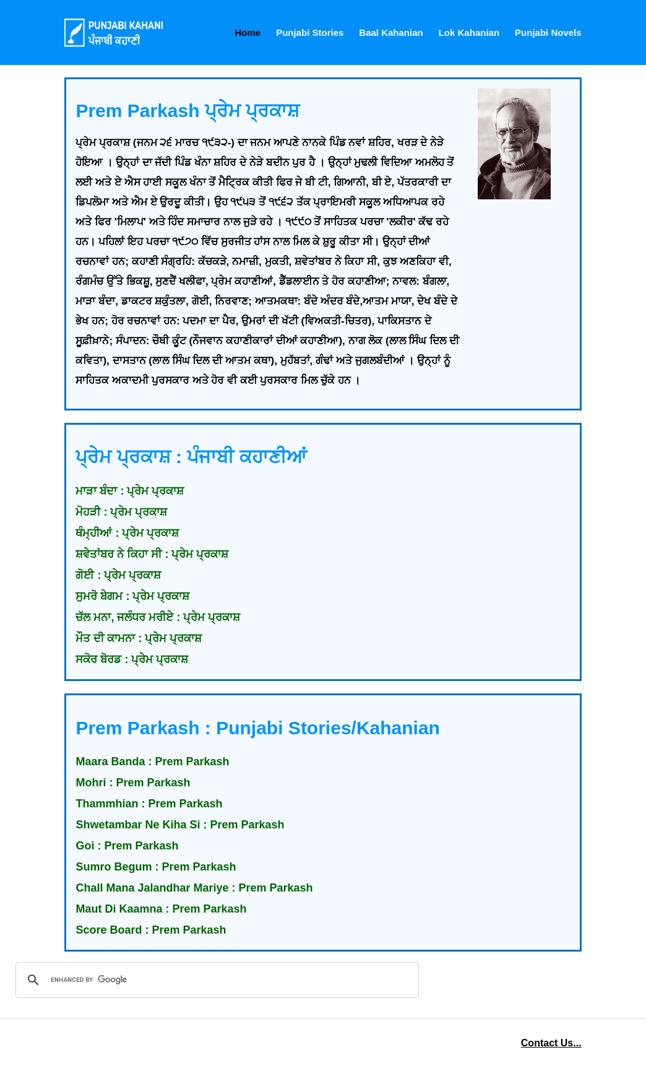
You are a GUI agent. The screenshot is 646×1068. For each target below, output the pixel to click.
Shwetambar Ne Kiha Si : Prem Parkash (179, 824)
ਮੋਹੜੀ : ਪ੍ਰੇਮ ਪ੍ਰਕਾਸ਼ (121, 512)
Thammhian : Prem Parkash (148, 803)
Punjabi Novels (548, 32)
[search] (215, 980)
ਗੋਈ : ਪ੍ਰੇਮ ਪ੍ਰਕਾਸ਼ (118, 575)
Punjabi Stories (309, 32)
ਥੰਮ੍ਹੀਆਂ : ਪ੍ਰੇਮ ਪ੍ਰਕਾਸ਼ (127, 533)
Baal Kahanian (391, 32)
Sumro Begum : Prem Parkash (155, 867)
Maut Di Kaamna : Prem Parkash (160, 909)
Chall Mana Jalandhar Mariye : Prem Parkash (193, 888)
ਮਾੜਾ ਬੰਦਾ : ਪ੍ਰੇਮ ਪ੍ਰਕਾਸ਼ (129, 491)
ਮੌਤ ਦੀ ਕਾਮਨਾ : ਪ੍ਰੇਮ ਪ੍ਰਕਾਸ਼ (138, 638)
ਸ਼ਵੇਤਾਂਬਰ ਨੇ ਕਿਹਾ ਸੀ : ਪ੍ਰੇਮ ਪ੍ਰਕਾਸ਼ (151, 554)
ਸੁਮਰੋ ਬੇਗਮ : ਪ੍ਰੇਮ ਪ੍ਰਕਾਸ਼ (132, 596)
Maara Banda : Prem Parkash (152, 761)
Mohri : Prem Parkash (132, 782)
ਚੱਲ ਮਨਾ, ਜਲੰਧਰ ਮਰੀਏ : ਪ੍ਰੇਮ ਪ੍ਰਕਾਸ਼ (157, 617)
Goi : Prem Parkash (126, 846)
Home (248, 32)
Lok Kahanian (469, 32)
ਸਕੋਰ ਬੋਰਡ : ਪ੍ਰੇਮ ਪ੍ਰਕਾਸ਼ (131, 659)
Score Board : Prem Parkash (150, 930)
